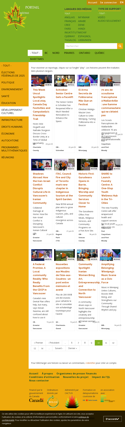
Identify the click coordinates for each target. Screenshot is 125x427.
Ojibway (70, 36)
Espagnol (84, 36)
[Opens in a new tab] (36, 400)
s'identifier (90, 363)
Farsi (68, 28)
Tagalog (70, 40)
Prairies (69, 53)
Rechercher (121, 46)
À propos (47, 373)
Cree (67, 25)
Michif (82, 32)
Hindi (81, 28)
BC (46, 53)
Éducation (8, 103)
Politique (7, 82)
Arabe (82, 21)
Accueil (92, 2)
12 (114, 342)
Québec (100, 53)
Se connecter (108, 2)
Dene (81, 25)
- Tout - (102, 13)
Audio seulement (109, 20)
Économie (8, 133)
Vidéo (101, 17)
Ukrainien (84, 40)
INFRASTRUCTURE (12, 120)
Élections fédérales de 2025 (13, 74)
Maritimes (37, 59)
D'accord (112, 419)
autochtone (10, 140)
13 (36, 348)
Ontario (84, 53)
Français (70, 21)
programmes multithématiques (14, 149)
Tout (67, 13)
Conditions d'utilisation (44, 377)
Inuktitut (71, 32)
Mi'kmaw (84, 17)
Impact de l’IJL (101, 377)
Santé (5, 96)
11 (107, 342)
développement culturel (11, 111)
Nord (55, 53)
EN (122, 2)
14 (43, 348)
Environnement (12, 89)
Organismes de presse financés (77, 373)
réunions (7, 157)
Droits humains (11, 126)
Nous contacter (39, 380)
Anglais (70, 17)
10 (100, 343)
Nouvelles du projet (75, 377)
